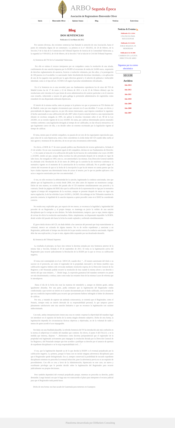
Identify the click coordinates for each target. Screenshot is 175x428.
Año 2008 (128, 108)
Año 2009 (128, 104)
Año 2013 (128, 85)
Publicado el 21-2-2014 (128, 33)
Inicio (40, 21)
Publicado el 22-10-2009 (128, 53)
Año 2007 (128, 113)
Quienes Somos (77, 21)
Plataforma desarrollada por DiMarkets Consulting (90, 422)
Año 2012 (128, 90)
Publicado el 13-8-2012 (128, 43)
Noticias (115, 21)
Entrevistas (134, 21)
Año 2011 (128, 94)
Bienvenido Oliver (59, 21)
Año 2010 (128, 99)
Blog (96, 21)
